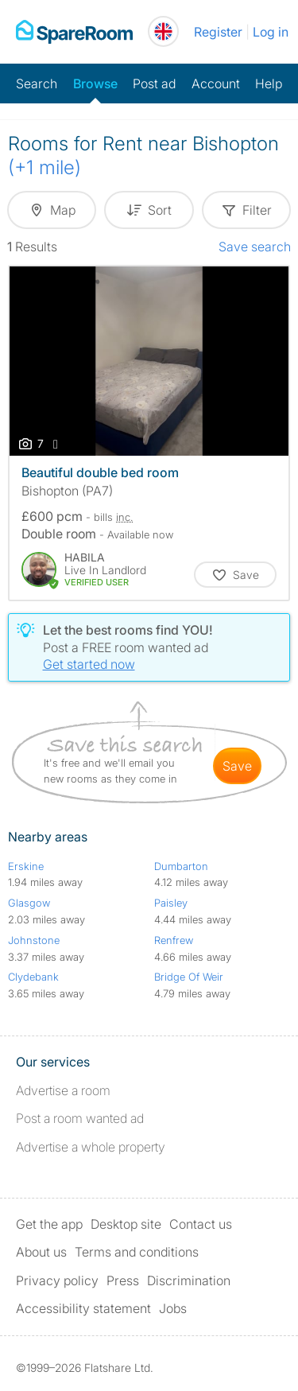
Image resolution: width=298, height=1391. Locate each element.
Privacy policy (57, 1280)
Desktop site (126, 1224)
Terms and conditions (137, 1252)
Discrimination (188, 1280)
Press (122, 1280)
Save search (255, 246)
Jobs (173, 1308)
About (41, 1252)
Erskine (26, 866)
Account (216, 83)
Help (268, 83)
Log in (270, 32)
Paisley (171, 902)
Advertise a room (63, 1090)
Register (218, 32)
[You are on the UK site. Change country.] (163, 31)
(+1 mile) (44, 167)
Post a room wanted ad (80, 1118)
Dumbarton (181, 866)
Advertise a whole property (90, 1147)
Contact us (200, 1224)
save (237, 766)
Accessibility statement (83, 1308)
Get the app (49, 1224)
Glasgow (29, 902)
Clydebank (33, 976)
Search (36, 83)
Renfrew (173, 940)
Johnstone (34, 940)
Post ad (154, 83)
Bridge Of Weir (188, 976)
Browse (95, 83)
